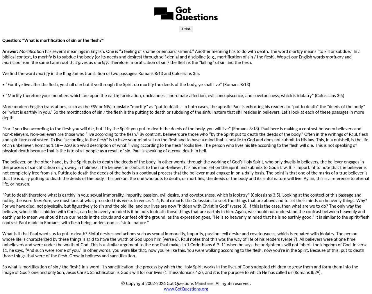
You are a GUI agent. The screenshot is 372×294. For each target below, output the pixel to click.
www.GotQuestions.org (186, 289)
